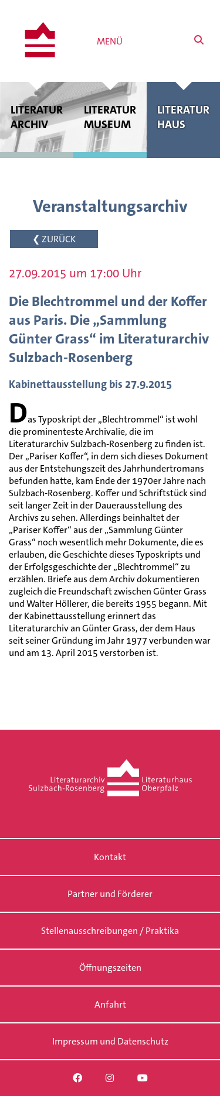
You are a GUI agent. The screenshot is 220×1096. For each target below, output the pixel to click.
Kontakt (110, 857)
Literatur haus (183, 117)
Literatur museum (110, 117)
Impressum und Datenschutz (110, 1041)
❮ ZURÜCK (54, 239)
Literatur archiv (36, 117)
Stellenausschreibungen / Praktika (110, 931)
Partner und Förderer (110, 894)
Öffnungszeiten (110, 967)
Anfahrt (110, 1004)
